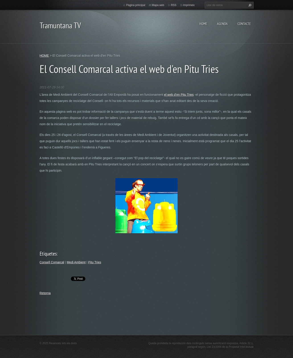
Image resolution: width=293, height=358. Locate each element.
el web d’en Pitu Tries (179, 94)
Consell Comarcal (52, 262)
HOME (203, 23)
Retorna (45, 293)
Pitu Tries (94, 262)
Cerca (249, 5)
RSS (173, 5)
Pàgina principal (135, 5)
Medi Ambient (76, 262)
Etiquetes (48, 253)
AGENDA (222, 23)
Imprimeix (189, 5)
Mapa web (158, 5)
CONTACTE (244, 23)
